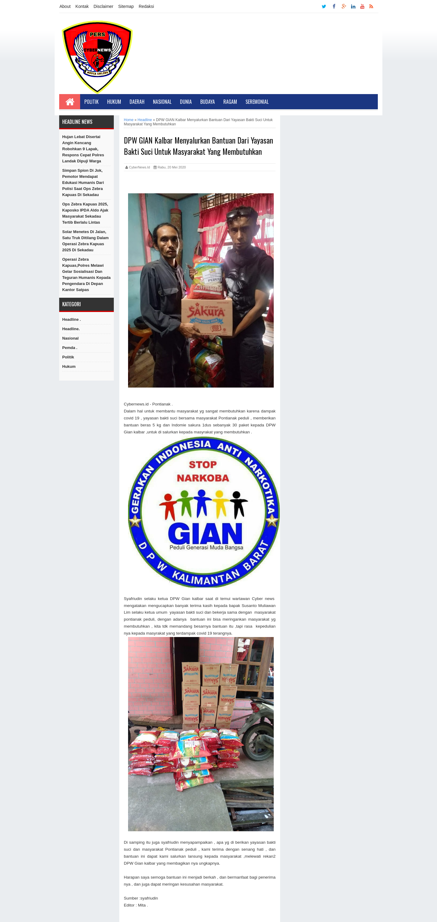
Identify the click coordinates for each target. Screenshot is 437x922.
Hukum (114, 101)
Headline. (71, 329)
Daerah (137, 101)
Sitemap (126, 6)
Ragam (230, 101)
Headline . (71, 319)
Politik (91, 101)
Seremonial (257, 101)
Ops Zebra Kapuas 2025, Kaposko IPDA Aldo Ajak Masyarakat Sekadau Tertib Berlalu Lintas (85, 213)
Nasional (162, 101)
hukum (69, 366)
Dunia (186, 101)
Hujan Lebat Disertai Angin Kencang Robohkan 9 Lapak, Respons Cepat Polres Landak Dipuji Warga (83, 148)
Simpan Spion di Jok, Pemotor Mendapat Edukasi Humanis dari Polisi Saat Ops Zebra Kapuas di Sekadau (83, 182)
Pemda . (69, 347)
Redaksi (146, 6)
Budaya (207, 101)
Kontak (82, 6)
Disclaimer (103, 6)
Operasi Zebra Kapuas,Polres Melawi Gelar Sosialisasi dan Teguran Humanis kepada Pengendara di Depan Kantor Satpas (86, 274)
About (65, 6)
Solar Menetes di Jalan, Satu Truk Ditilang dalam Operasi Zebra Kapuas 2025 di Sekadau (85, 240)
